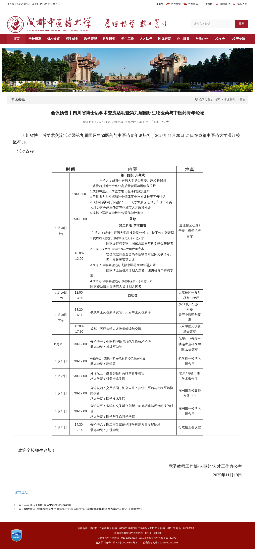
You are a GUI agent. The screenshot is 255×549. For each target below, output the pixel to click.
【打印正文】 (21, 492)
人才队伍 (146, 38)
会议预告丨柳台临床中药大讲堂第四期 (48, 505)
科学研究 (109, 38)
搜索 (241, 23)
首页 (16, 38)
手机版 (209, 4)
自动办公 (201, 38)
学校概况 (34, 38)
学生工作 (127, 38)
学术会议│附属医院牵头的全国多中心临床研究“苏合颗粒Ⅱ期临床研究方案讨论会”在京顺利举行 (83, 509)
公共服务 (183, 38)
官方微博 (173, 4)
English (159, 4)
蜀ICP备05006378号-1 (125, 542)
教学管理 (90, 38)
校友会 (220, 38)
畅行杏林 (239, 4)
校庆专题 (238, 38)
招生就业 (72, 38)
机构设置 (53, 38)
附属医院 (164, 38)
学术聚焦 (229, 99)
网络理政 (222, 4)
